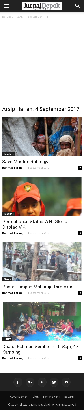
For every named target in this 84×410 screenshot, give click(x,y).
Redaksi (69, 397)
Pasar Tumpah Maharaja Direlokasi (38, 287)
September (35, 17)
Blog (36, 397)
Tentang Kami (51, 397)
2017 (20, 17)
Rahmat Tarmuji (13, 167)
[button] (77, 6)
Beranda (7, 17)
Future (7, 338)
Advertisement (19, 397)
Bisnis (7, 279)
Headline (9, 154)
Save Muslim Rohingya (26, 161)
